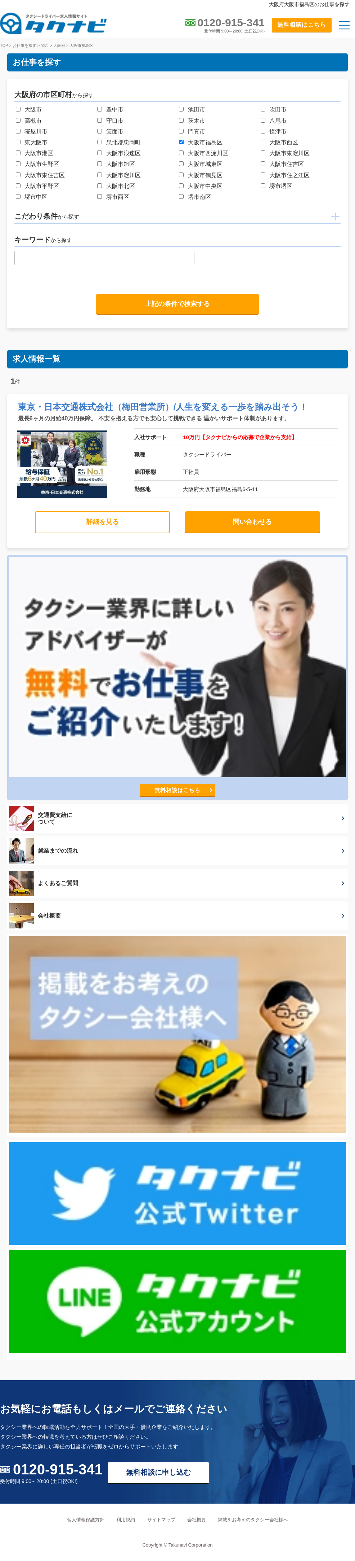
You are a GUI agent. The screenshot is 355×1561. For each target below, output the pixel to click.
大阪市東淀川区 (289, 153)
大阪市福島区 (81, 45)
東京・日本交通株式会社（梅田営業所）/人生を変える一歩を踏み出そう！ (163, 407)
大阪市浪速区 (123, 153)
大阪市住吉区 (286, 164)
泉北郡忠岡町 (123, 142)
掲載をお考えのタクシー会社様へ (253, 1519)
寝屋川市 (36, 131)
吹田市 (278, 109)
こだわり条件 (46, 216)
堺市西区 (117, 197)
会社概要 (196, 1519)
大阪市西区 (283, 142)
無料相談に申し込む (158, 1472)
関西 (45, 45)
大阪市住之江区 (289, 175)
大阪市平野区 (41, 186)
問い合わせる (252, 521)
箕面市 (114, 131)
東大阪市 (36, 142)
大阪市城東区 (205, 164)
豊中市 (114, 109)
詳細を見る (102, 521)
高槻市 (33, 121)
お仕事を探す (24, 45)
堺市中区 (36, 197)
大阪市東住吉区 (44, 175)
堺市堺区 (280, 186)
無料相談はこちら (301, 25)
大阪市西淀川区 (208, 153)
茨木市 (196, 121)
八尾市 (278, 121)
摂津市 (278, 131)
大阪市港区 (38, 153)
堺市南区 (199, 197)
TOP (4, 45)
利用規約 (125, 1519)
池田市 (196, 109)
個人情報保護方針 (85, 1519)
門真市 (196, 131)
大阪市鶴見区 (205, 175)
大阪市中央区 (205, 186)
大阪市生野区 (41, 164)
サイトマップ (161, 1519)
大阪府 (59, 45)
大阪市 (33, 109)
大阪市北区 (120, 186)
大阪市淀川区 (123, 175)
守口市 (114, 121)
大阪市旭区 (120, 164)
